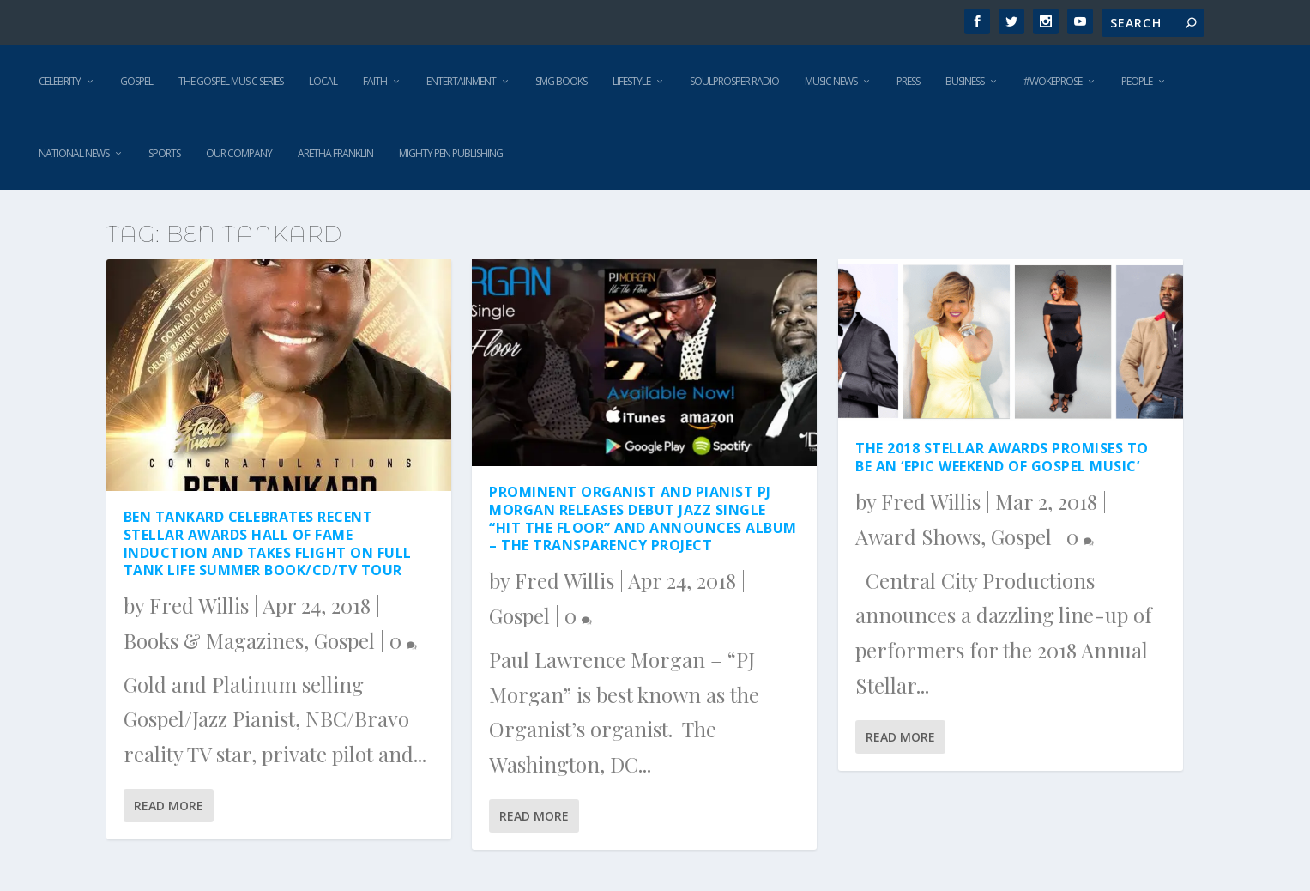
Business (964, 81)
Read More (168, 805)
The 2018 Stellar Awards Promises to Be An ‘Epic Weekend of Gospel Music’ (1002, 457)
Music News (831, 81)
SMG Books (561, 81)
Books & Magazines (214, 640)
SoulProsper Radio (734, 81)
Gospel (136, 81)
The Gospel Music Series (230, 81)
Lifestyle (631, 81)
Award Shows (918, 536)
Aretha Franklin (335, 153)
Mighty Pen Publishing (451, 153)
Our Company (239, 153)
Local (323, 81)
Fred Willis (199, 605)
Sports (164, 153)
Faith (375, 81)
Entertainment (461, 81)
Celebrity (60, 81)
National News (74, 153)
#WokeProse (1052, 81)
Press (908, 81)
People (1136, 81)
